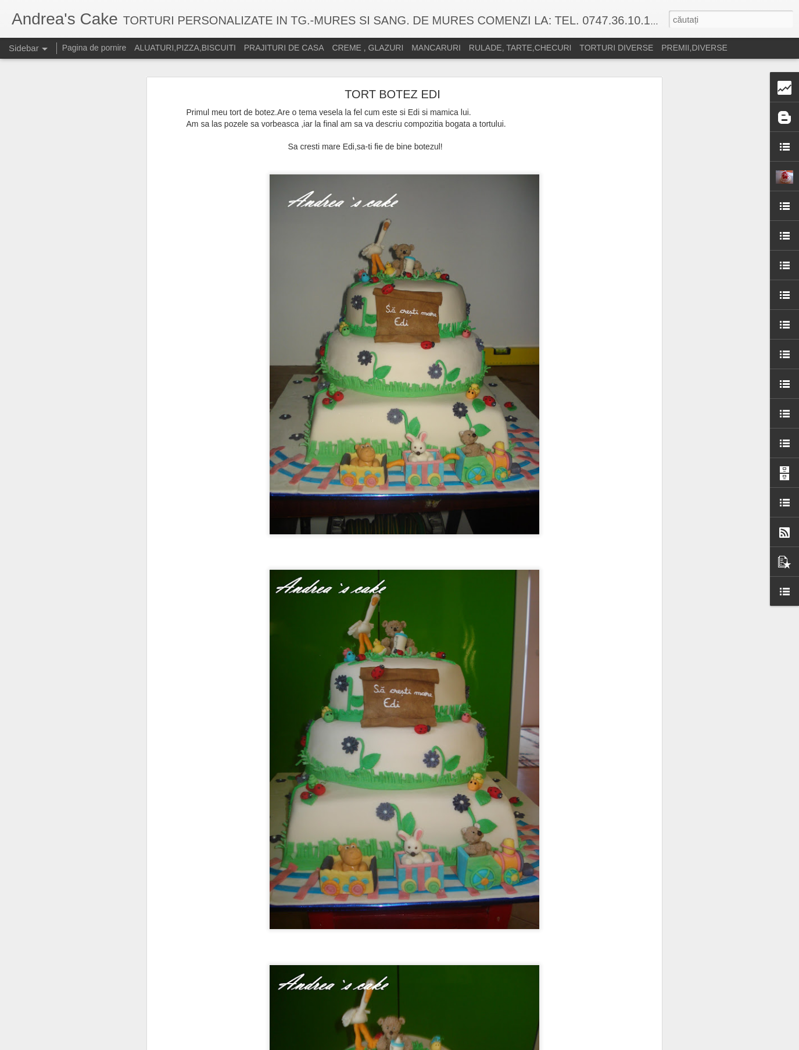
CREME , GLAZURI (367, 47)
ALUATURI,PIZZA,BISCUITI (185, 47)
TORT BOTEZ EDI (392, 94)
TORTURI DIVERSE (616, 47)
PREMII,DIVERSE (694, 47)
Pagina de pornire (94, 47)
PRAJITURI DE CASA (284, 47)
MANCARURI (436, 47)
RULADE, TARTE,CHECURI (520, 47)
